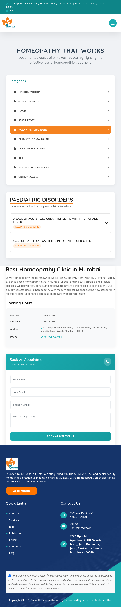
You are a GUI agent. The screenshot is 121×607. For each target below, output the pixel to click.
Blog (11, 526)
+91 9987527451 (51, 336)
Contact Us (15, 546)
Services (14, 520)
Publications (16, 533)
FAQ (11, 553)
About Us (14, 513)
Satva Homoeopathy (43, 600)
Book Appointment (60, 436)
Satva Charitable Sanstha (96, 600)
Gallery (13, 540)
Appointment (21, 490)
